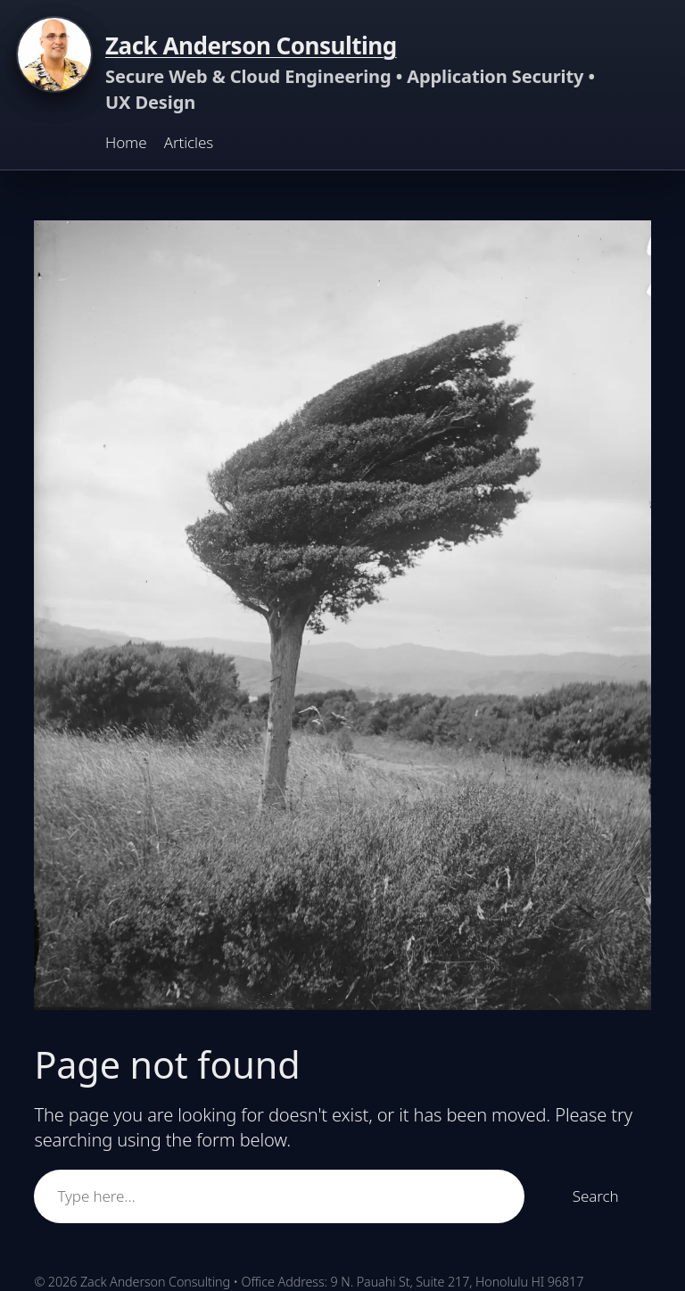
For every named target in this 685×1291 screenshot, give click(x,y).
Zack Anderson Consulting (251, 45)
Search (596, 1196)
